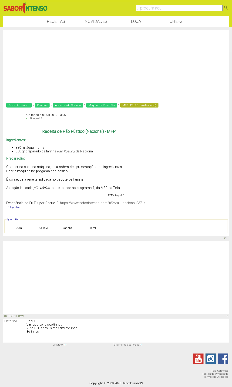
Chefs (176, 21)
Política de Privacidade (215, 373)
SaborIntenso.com (19, 105)
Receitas (56, 21)
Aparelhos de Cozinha (68, 105)
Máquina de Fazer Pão (102, 105)
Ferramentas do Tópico (126, 344)
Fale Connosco (220, 370)
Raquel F (36, 118)
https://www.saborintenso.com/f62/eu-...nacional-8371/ (102, 203)
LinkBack (58, 344)
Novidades (96, 21)
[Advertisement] (116, 62)
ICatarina (10, 321)
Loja (136, 21)
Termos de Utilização (216, 376)
